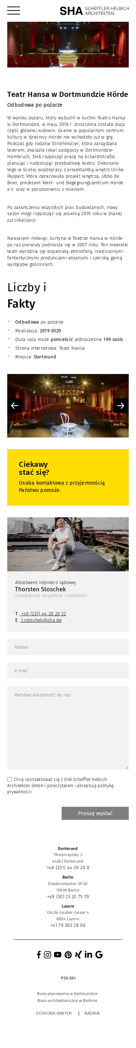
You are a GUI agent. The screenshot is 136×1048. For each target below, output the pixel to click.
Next (121, 405)
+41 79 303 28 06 (68, 925)
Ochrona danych (54, 1013)
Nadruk (92, 1013)
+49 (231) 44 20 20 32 (43, 613)
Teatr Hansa (72, 348)
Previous (14, 405)
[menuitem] (13, 11)
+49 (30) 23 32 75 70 (68, 896)
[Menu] (13, 11)
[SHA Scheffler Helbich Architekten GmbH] (94, 11)
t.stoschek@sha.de (41, 620)
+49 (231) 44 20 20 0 (68, 867)
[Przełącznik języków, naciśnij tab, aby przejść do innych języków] (68, 978)
